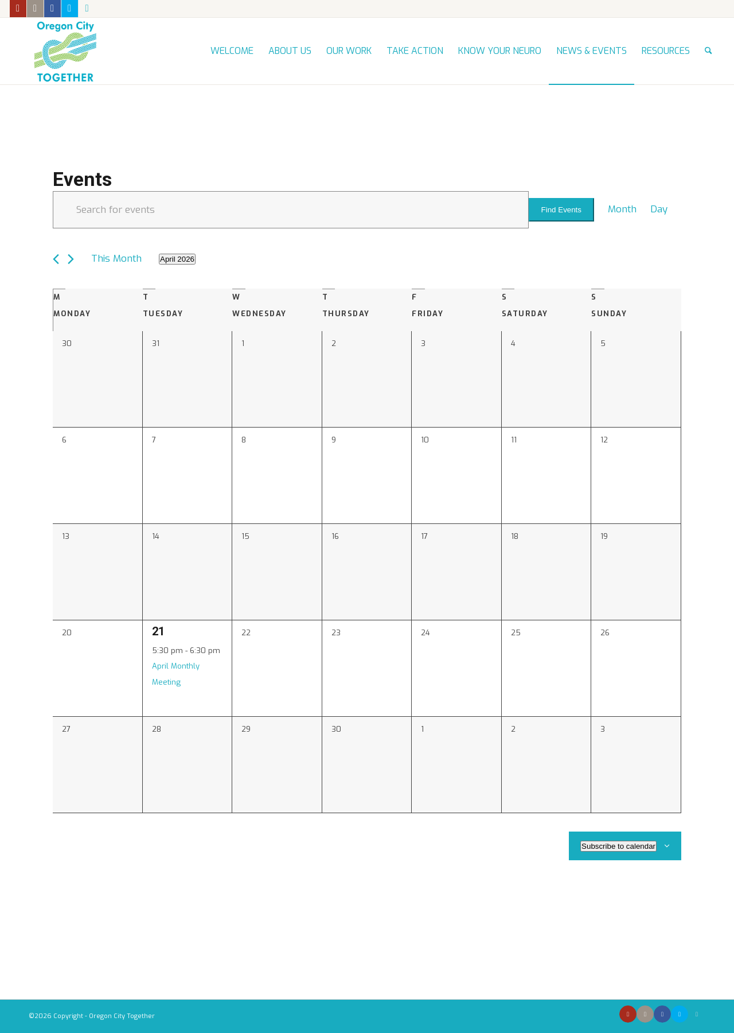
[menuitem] (232, 51)
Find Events (561, 209)
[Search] (708, 51)
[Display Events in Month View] (622, 209)
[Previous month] (56, 259)
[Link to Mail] (87, 8)
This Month (116, 258)
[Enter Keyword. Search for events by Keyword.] (291, 209)
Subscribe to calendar (618, 846)
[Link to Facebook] (52, 8)
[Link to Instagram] (35, 8)
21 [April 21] (158, 631)
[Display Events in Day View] (658, 209)
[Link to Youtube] (18, 8)
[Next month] (71, 259)
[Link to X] (69, 8)
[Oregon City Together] (64, 51)
